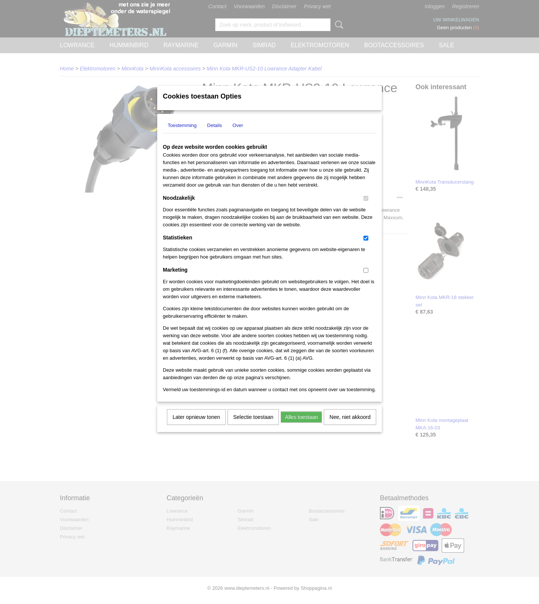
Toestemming (182, 135)
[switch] (365, 208)
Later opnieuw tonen (196, 427)
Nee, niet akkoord (350, 427)
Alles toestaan (301, 427)
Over (237, 135)
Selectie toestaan (253, 427)
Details (214, 135)
